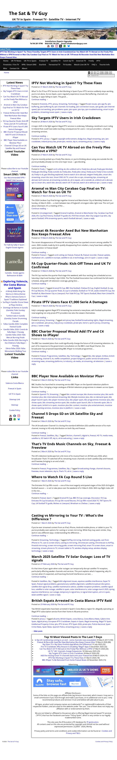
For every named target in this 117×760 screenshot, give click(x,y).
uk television (98, 361)
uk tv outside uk (87, 180)
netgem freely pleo (94, 174)
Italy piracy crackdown (63, 323)
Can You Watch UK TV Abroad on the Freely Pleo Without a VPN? (71, 149)
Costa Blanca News (91, 619)
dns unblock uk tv (73, 169)
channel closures (103, 468)
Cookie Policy (14, 410)
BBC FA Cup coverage (81, 498)
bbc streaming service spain (54, 402)
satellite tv (36, 438)
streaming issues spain (49, 112)
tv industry (67, 361)
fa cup (110, 288)
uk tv (69, 471)
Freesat (43, 255)
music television (46, 471)
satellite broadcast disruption (97, 584)
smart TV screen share (96, 545)
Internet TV (81, 61)
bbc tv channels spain (97, 402)
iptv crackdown (38, 323)
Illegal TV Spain (105, 621)
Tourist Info (104, 64)
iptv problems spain (60, 109)
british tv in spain (50, 405)
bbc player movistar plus (59, 400)
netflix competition (62, 358)
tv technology (78, 258)
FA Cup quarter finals (53, 291)
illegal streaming (94, 139)
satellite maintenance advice (64, 586)
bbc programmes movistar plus (97, 400)
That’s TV (62, 471)
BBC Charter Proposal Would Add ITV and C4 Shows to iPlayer (68, 333)
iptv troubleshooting (93, 109)
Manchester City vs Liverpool (53, 293)
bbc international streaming (55, 397)
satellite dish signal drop (42, 586)
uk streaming (87, 361)
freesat (70, 255)
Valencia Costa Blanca (15, 383)
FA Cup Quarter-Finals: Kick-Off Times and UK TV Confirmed (71, 265)
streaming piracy (85, 141)
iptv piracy (49, 323)
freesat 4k (78, 255)
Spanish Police (59, 627)
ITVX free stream (78, 216)
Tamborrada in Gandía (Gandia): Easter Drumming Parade (15, 318)
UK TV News (16, 61)
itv (53, 358)
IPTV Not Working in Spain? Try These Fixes (18, 52)
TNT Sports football (88, 293)
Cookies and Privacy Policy (104, 742)
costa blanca (78, 619)
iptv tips (81, 109)
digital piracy (42, 621)
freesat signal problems (47, 584)
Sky (68, 356)
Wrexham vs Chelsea (79, 503)
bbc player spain (76, 400)
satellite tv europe (52, 258)
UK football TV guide (44, 503)
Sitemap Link (14, 399)
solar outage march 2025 (98, 589)
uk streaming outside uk (59, 180)
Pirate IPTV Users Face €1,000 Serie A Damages (69, 302)
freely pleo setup (79, 172)
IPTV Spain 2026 (75, 624)
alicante (56, 619)
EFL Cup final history (44, 216)
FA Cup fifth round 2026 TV (88, 500)
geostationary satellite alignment (71, 584)
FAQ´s (94, 64)
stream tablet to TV (66, 548)
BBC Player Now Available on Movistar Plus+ (68, 376)
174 (106, 73)
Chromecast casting (86, 543)
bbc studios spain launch (77, 402)
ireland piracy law (48, 141)
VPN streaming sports (54, 218)
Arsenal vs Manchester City (86, 213)
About (24, 68)
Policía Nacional (98, 624)
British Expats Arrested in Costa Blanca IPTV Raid (72, 600)
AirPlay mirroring (74, 540)
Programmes (52, 356)
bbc (89, 356)
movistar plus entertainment (92, 405)
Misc (5, 68)
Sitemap (14, 405)
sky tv (75, 141)
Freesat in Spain (14, 388)
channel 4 (47, 358)
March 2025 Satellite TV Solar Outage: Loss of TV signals (71, 558)
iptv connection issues (85, 106)
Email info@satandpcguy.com (74, 43)
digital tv (85, 435)
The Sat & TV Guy (28, 13)
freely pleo (66, 172)
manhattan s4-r (38, 258)
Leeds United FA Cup (102, 291)
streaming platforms (54, 361)
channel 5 (77, 435)
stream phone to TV (49, 548)
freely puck (91, 172)
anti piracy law (68, 320)
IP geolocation (92, 722)
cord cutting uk (59, 169)
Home (5, 61)
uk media (77, 361)
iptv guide (99, 106)
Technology (73, 104)
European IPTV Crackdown (59, 621)
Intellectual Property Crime (43, 624)
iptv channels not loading (64, 106)
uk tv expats (75, 180)
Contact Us (14, 68)
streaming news (38, 361)
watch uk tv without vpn (90, 182)
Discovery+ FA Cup (98, 498)
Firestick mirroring (39, 545)
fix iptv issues (91, 104)
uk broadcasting (65, 438)
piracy (55, 104)
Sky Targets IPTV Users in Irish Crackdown (55, 52)
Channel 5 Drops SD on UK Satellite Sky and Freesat (67, 415)
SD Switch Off (46, 438)
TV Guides (67, 64)
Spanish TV (44, 394)
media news (108, 435)
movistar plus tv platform (62, 408)
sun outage (54, 592)
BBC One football (73, 288)
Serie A (86, 323)
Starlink (42, 64)
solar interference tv (78, 589)
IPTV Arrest (63, 624)
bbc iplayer (96, 356)
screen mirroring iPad (77, 545)
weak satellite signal (40, 595)
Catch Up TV (68, 61)
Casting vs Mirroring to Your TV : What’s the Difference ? (67, 517)
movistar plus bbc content (68, 405)
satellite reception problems (88, 586)
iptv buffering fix (47, 106)
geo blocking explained (53, 174)
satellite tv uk (66, 258)
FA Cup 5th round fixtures (65, 500)
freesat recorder (90, 255)
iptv (103, 139)
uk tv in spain (90, 258)
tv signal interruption (89, 592)
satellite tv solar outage (45, 589)
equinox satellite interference (90, 581)
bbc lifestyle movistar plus (78, 397)
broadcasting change (86, 468)
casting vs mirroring (69, 543)
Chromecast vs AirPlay (104, 543)
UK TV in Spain (30, 61)
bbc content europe (75, 394)
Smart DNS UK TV (61, 177)
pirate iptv (61, 141)
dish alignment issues (68, 581)
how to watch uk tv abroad (75, 174)
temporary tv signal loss (70, 592)
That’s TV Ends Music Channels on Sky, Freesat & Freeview (71, 446)
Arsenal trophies (67, 213)
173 (101, 73)
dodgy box (82, 139)
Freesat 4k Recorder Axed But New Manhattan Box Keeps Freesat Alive (70, 232)
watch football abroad (73, 218)
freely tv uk (38, 174)
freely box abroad (89, 169)
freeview (35, 471)
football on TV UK (86, 291)
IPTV (98, 61)
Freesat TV (43, 61)
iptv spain (73, 109)
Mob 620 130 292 (52, 43)
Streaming (63, 104)
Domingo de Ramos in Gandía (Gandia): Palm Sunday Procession (15, 310)
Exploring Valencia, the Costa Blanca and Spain (15, 284)
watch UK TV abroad (70, 182)
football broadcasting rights (86, 320)
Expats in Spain (77, 621)
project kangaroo (78, 358)
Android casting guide (91, 540)
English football (100, 288)
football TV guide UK (62, 216)
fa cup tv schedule (70, 291)
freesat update (104, 255)
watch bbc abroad (54, 182)
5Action (69, 435)
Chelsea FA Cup (87, 288)
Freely (91, 61)
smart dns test (47, 177)
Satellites (62, 356)
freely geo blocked (104, 169)
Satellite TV (55, 61)
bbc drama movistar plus (94, 394)
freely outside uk (55, 172)
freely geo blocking (39, 172)
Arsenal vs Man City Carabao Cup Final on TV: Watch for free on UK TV (42, 55)
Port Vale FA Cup (72, 293)
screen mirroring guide (57, 545)
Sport (42, 288)
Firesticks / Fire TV (11, 64)
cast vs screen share (51, 543)
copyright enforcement (67, 139)
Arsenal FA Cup (59, 288)
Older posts (37, 631)
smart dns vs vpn (76, 177)
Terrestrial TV (54, 64)
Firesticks (43, 104)
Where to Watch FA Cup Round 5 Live (62, 477)
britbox (105, 356)
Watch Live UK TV (81, 64)
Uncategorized (46, 213)
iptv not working (44, 109)
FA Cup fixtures (38, 291)
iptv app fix (102, 104)
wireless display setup (84, 548)
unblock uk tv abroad (103, 180)
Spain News (47, 627)
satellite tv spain (62, 589)
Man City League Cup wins (96, 216)
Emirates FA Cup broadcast (43, 500)
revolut (69, 141)
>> (110, 73)
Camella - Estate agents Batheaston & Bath (14, 273)
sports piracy (94, 323)
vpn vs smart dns (39, 182)
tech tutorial (43, 180)
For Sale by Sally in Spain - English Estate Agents (14, 245)
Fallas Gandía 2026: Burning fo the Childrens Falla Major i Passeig (15, 343)
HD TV (99, 435)
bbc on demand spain (99, 397)
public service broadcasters (97, 358)
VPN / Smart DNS (29, 64)
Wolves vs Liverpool (61, 503)
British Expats (66, 619)
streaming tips (90, 177)
